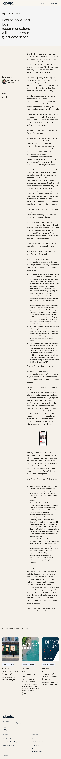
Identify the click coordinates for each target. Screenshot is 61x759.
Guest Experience (9, 745)
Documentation (37, 751)
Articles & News (14, 14)
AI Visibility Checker (38, 742)
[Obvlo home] (8, 3)
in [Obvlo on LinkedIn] (5, 729)
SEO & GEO (7, 739)
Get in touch (32, 608)
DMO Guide (35, 745)
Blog (3, 14)
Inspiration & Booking (10, 742)
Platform (43, 3)
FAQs (33, 748)
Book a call (53, 3)
